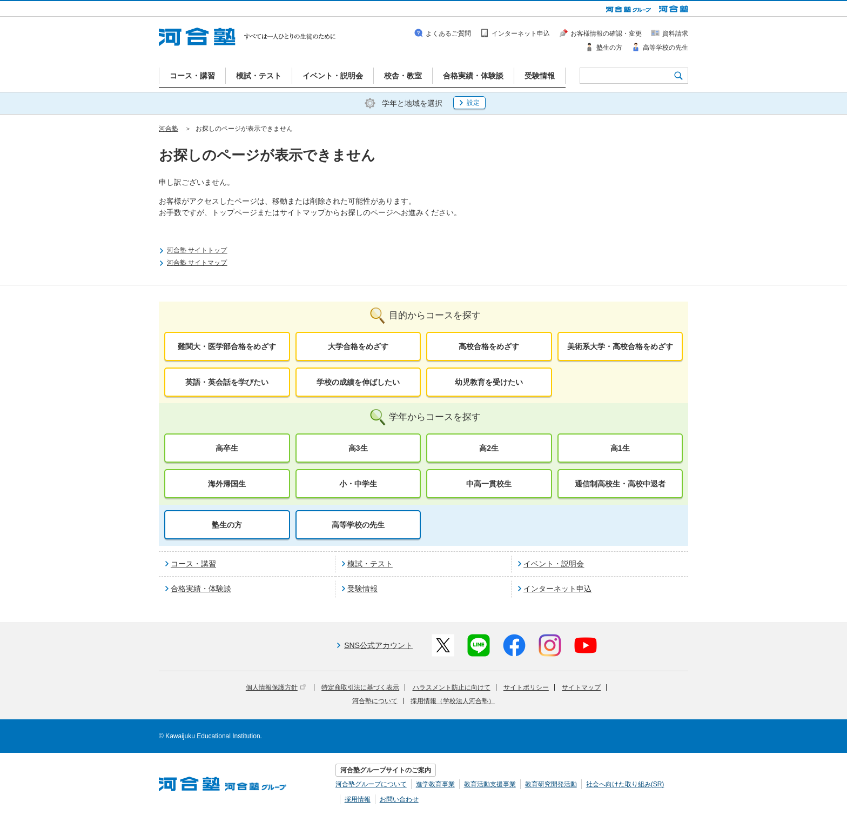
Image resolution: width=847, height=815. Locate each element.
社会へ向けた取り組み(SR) (625, 784)
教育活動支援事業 (490, 784)
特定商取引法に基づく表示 (360, 687)
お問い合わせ (399, 799)
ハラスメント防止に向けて (451, 687)
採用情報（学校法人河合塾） (453, 701)
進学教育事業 (435, 784)
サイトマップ (581, 687)
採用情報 (358, 799)
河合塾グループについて (371, 784)
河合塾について (375, 701)
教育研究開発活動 (551, 784)
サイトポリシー (526, 687)
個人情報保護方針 (276, 687)
